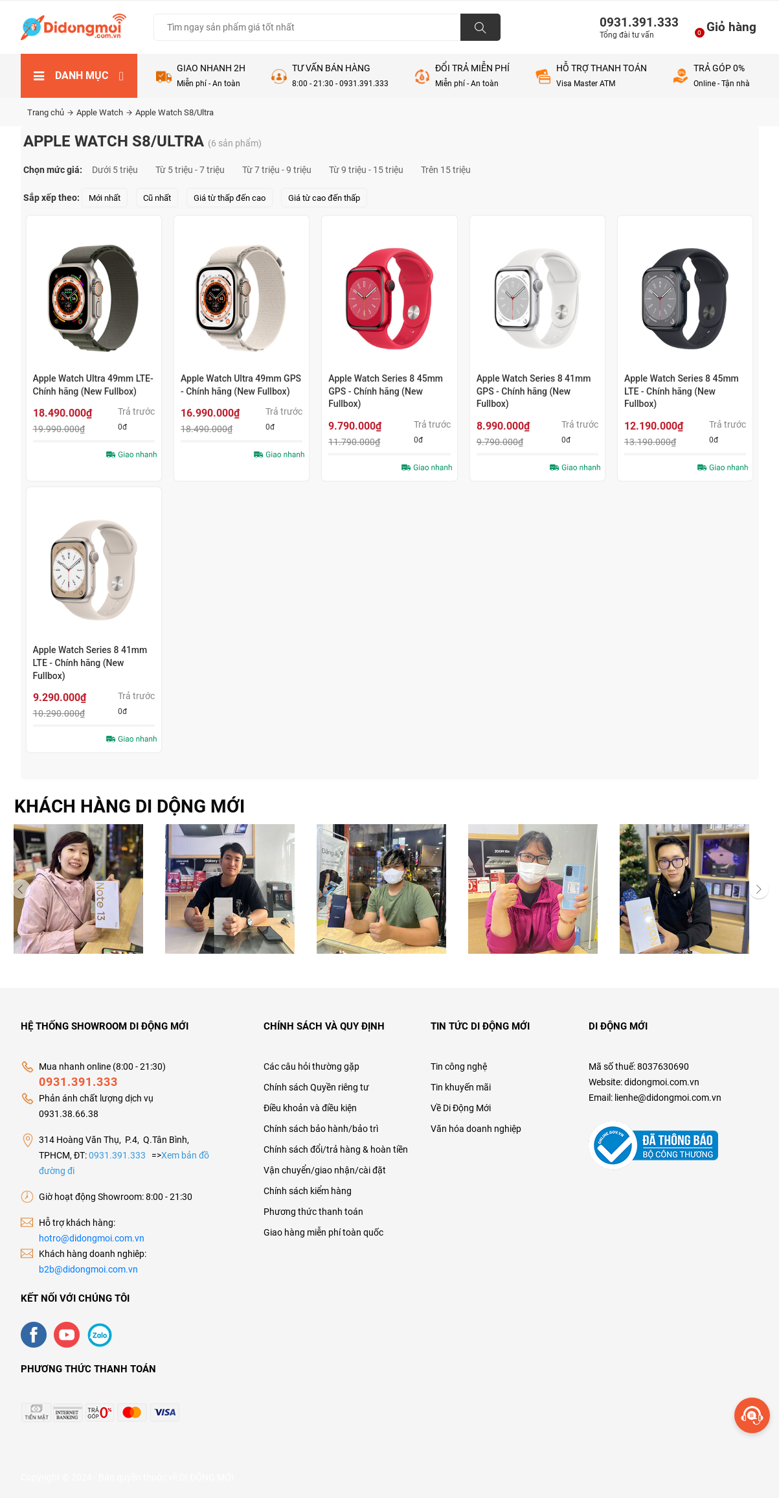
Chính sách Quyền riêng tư (316, 1087)
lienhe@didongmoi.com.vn (668, 1097)
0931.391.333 (634, 22)
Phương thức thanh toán (313, 1211)
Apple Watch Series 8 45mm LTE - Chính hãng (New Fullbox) (681, 391)
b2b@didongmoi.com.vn (88, 1269)
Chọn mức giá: (52, 170)
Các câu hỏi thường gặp (311, 1066)
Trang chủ (50, 112)
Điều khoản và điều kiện (310, 1108)
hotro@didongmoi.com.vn (91, 1238)
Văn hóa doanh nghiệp (476, 1129)
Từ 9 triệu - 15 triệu (366, 170)
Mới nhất (104, 198)
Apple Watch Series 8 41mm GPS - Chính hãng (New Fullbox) (534, 391)
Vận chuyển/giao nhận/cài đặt (325, 1170)
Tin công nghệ (459, 1066)
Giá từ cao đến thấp (324, 198)
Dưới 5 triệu (115, 170)
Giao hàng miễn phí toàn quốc (323, 1232)
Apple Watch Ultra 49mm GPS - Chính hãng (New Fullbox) (241, 385)
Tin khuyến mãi (461, 1087)
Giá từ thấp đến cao (229, 198)
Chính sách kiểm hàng (308, 1191)
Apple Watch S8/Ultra (174, 112)
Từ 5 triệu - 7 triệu (190, 170)
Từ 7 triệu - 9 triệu (276, 170)
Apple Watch (104, 112)
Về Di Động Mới (461, 1108)
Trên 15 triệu (446, 170)
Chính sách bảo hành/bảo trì (321, 1129)
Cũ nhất (157, 198)
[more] (752, 1415)
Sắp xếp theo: (51, 197)
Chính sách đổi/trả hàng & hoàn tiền (336, 1149)
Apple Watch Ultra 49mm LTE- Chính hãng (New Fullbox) (93, 385)
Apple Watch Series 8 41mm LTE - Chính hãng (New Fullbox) (90, 662)
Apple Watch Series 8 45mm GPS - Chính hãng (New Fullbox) (385, 391)
